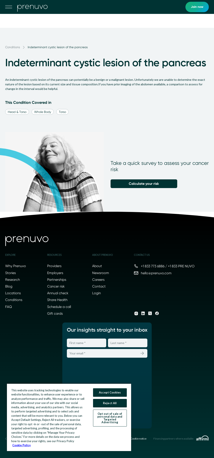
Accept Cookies (110, 392)
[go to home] (32, 7)
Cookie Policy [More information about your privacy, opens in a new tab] (21, 445)
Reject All (110, 403)
